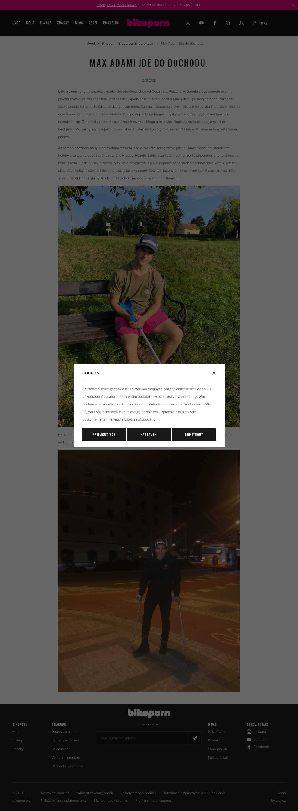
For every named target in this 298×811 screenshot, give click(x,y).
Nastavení (149, 435)
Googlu (140, 404)
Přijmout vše (104, 435)
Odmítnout (194, 435)
